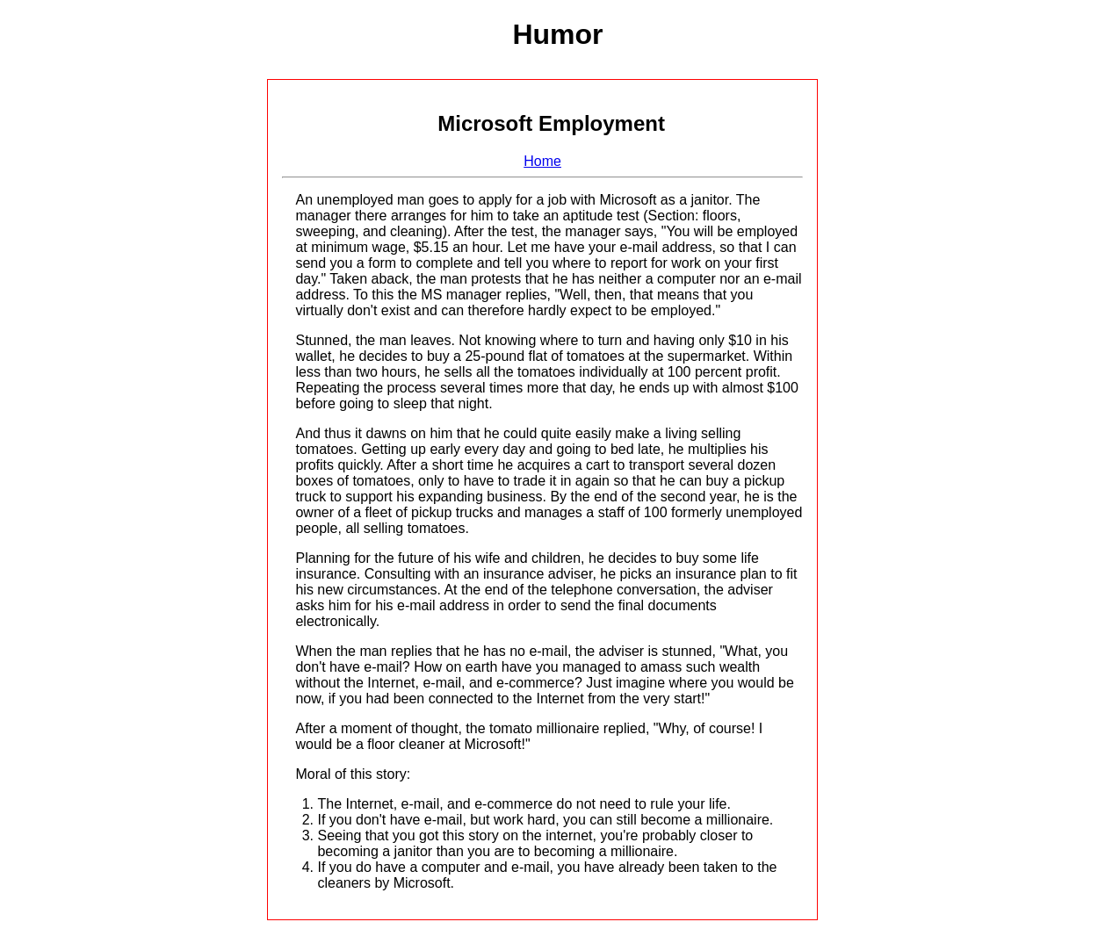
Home (542, 161)
